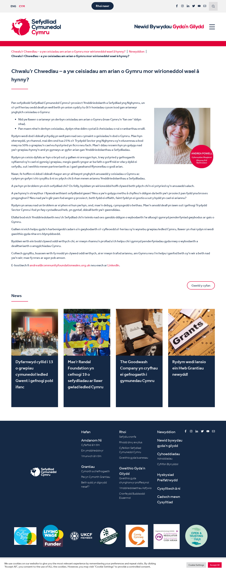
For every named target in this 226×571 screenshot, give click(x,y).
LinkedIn (113, 265)
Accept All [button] (215, 564)
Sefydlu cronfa (127, 436)
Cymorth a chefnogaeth (95, 471)
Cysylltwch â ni (168, 488)
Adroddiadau (164, 458)
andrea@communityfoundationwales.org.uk (60, 265)
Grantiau (88, 466)
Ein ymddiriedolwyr (92, 450)
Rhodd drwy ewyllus (130, 442)
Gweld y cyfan (200, 285)
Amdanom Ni (91, 440)
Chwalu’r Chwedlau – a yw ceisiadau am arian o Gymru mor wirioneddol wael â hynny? (68, 51)
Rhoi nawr (102, 6)
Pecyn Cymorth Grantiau (95, 477)
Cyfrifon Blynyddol (167, 464)
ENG (13, 6)
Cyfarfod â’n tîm (90, 445)
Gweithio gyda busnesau (133, 457)
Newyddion (136, 51)
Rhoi (122, 432)
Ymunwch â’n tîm (91, 456)
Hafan (85, 432)
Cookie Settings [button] (196, 564)
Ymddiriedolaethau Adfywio (135, 488)
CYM (22, 6)
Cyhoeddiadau (168, 454)
